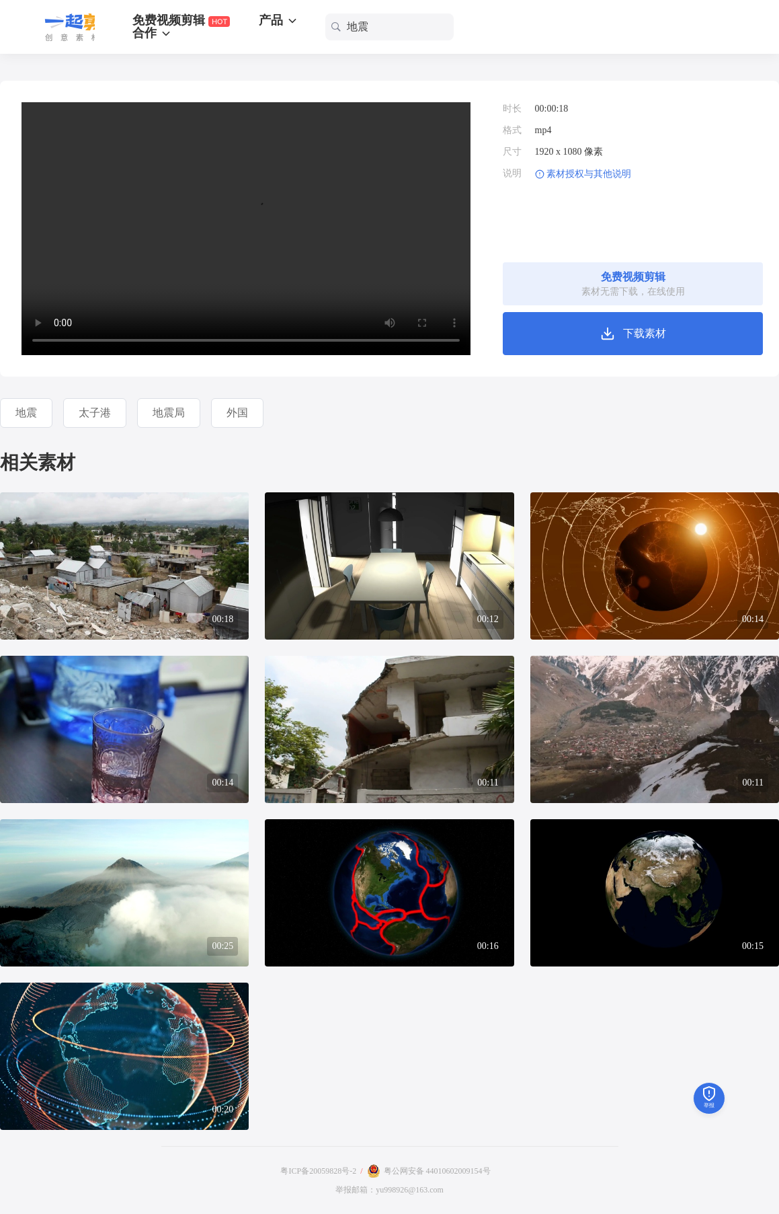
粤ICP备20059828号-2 (318, 1171)
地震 (26, 412)
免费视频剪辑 (181, 20)
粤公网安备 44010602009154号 (437, 1171)
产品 (278, 20)
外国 (237, 412)
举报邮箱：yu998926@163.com (389, 1189)
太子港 (95, 412)
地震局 (169, 412)
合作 (152, 33)
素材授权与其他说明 (588, 174)
